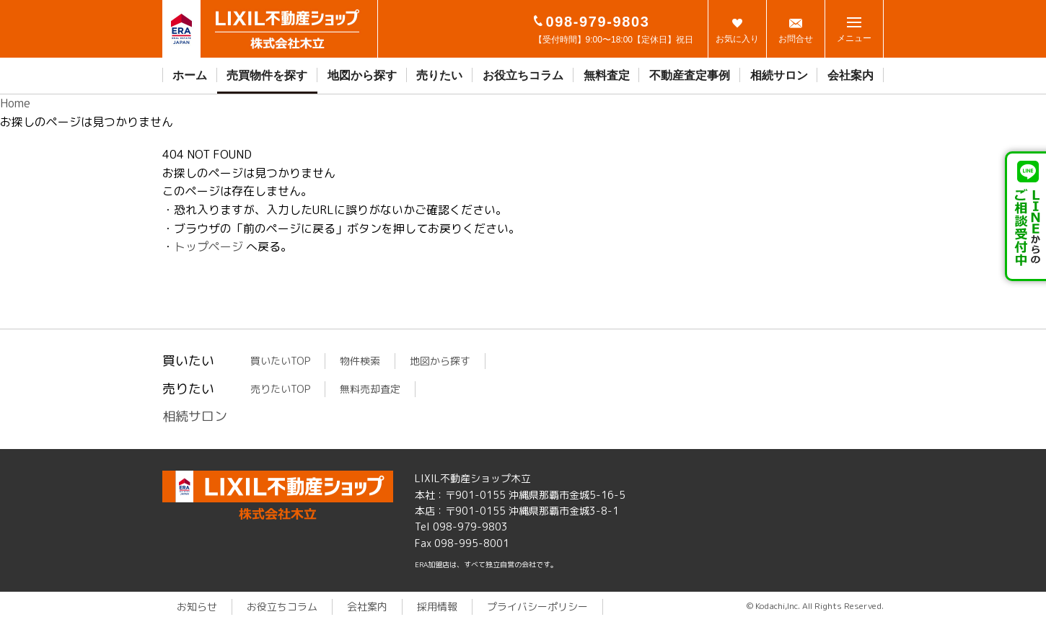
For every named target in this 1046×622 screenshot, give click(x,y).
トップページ (208, 246)
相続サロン (779, 75)
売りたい (439, 75)
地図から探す (362, 75)
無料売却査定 (370, 389)
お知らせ (197, 606)
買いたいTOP (280, 361)
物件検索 (360, 361)
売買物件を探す (267, 75)
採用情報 (437, 606)
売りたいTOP (280, 389)
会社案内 (850, 75)
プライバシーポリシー (537, 606)
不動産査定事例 (689, 75)
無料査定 (607, 75)
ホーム (189, 75)
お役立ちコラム (523, 75)
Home (15, 103)
